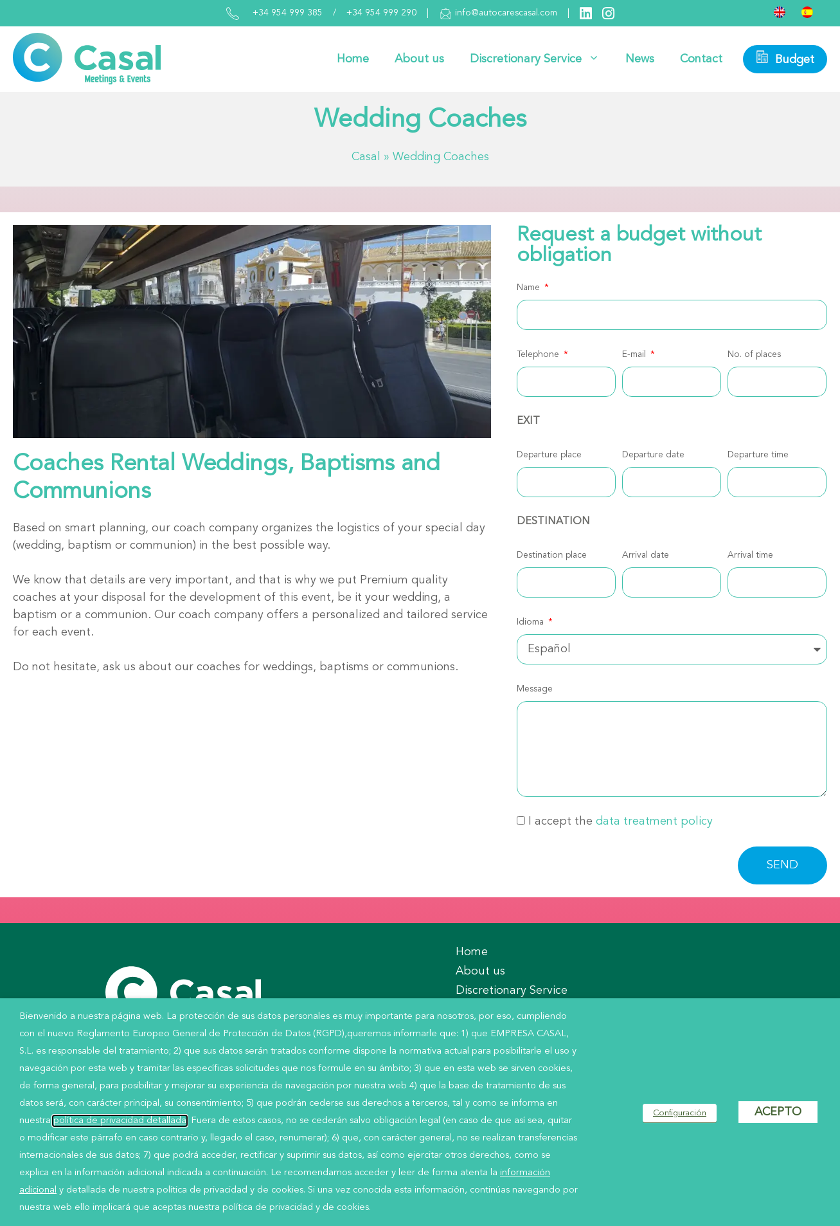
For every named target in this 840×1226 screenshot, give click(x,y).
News (639, 59)
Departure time (758, 454)
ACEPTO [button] (778, 1112)
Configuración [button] (679, 1113)
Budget (785, 58)
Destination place (552, 555)
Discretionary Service (541, 59)
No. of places (754, 354)
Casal (366, 157)
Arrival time (750, 555)
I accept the (620, 821)
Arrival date (645, 555)
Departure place (549, 454)
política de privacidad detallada (119, 1121)
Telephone (539, 354)
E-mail (635, 354)
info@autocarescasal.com (498, 13)
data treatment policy (654, 821)
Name (529, 287)
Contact (701, 59)
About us (419, 59)
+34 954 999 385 (288, 12)
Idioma (531, 622)
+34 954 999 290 (381, 12)
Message (535, 688)
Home (353, 59)
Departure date (653, 454)
